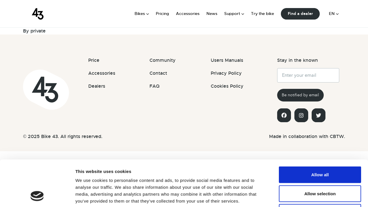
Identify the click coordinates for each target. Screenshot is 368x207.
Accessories (188, 13)
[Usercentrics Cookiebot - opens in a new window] (37, 195)
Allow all (320, 131)
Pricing (162, 13)
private (38, 31)
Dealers (96, 86)
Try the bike (262, 13)
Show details (325, 195)
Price (93, 60)
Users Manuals (227, 60)
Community (163, 60)
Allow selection (320, 150)
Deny (320, 169)
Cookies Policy (227, 86)
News (211, 13)
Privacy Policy (226, 73)
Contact (158, 73)
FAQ (155, 86)
